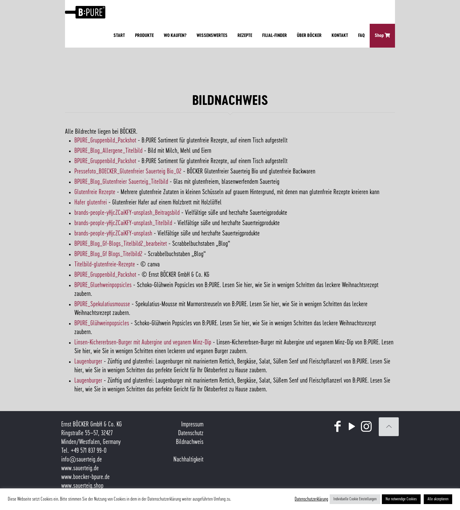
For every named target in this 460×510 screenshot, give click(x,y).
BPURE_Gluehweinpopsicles (103, 285)
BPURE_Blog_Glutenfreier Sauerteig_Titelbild (121, 182)
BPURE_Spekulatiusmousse (102, 304)
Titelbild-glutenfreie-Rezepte (104, 264)
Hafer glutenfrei (90, 202)
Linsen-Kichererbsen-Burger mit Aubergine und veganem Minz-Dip (142, 342)
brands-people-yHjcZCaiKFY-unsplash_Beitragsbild (127, 213)
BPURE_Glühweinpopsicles (101, 323)
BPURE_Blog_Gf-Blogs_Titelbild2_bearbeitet (120, 244)
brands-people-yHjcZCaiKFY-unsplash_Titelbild (123, 223)
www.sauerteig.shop (82, 486)
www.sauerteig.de (80, 468)
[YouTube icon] (352, 427)
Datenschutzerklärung (311, 499)
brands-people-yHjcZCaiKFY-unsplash (113, 233)
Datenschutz (190, 433)
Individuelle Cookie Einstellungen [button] (355, 499)
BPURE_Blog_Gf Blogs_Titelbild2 (108, 254)
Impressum (192, 424)
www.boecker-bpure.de (85, 477)
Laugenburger (88, 361)
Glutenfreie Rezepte (94, 192)
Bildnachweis (189, 442)
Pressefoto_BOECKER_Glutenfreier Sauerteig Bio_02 (128, 171)
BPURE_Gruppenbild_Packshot (105, 140)
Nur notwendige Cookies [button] (401, 499)
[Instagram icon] (366, 427)
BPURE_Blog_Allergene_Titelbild (108, 151)
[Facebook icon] (337, 427)
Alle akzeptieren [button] (438, 499)
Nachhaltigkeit (188, 459)
